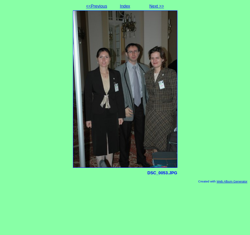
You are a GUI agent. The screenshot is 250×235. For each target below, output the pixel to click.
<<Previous (96, 6)
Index (125, 6)
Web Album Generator (231, 181)
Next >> (156, 6)
